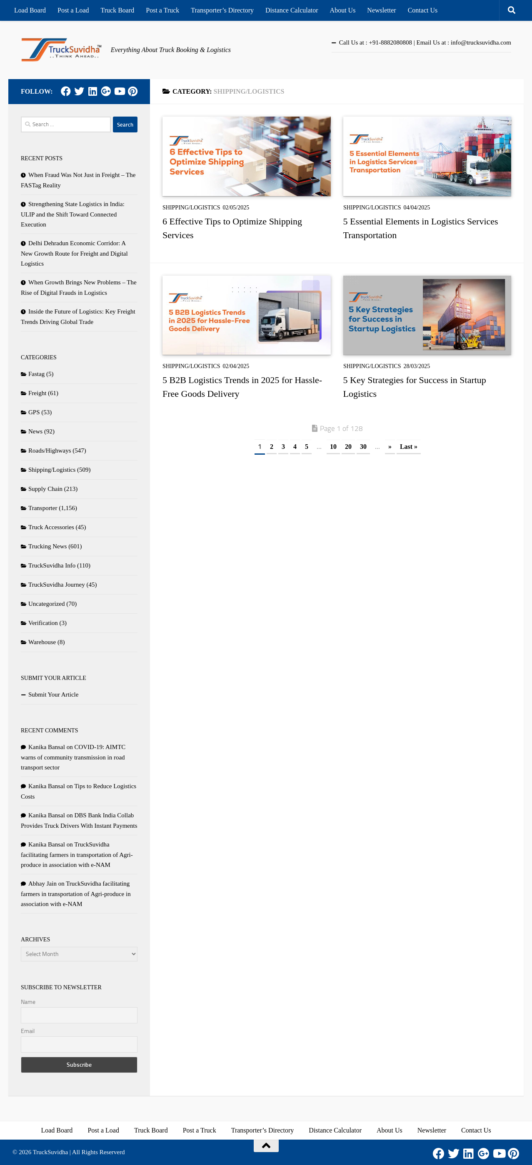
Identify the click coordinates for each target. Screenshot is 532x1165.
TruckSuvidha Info (51, 565)
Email (28, 1031)
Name (28, 1002)
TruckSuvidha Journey (56, 584)
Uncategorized (46, 603)
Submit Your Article (53, 694)
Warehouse (42, 642)
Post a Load (73, 10)
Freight (37, 393)
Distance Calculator (291, 10)
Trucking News (47, 546)
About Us (343, 10)
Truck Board (118, 10)
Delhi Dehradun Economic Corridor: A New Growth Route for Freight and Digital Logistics (74, 253)
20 (348, 446)
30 (363, 446)
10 (333, 446)
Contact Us (423, 10)
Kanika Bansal (46, 747)
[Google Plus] (106, 91)
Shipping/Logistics (191, 207)
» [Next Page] (390, 446)
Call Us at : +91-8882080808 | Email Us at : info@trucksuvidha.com (425, 42)
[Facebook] (66, 91)
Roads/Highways (49, 450)
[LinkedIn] (92, 91)
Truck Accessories (51, 527)
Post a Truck (162, 10)
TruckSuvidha (50, 1152)
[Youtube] (119, 91)
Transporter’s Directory (222, 10)
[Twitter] (79, 91)
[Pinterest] (132, 91)
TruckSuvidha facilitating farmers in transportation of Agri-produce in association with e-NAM (77, 854)
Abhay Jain (42, 883)
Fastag (36, 374)
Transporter (42, 508)
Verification (43, 623)
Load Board (30, 10)
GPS (34, 412)
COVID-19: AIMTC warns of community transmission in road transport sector (73, 757)
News (35, 431)
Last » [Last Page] (408, 446)
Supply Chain (45, 488)
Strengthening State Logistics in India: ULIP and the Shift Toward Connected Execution (73, 214)
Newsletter (381, 10)
